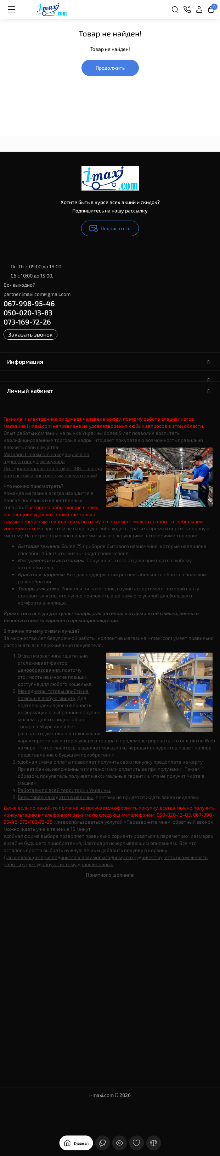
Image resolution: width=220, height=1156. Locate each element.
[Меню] (11, 9)
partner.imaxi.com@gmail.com (37, 294)
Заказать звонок (30, 334)
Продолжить (110, 68)
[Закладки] (136, 1142)
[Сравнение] (153, 1142)
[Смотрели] (119, 1142)
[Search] (175, 9)
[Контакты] (187, 9)
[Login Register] (199, 9)
